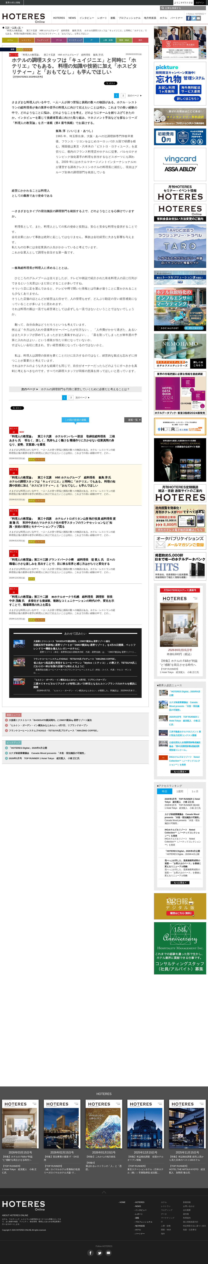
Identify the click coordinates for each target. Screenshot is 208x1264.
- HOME (122, 1202)
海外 (140, 40)
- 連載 (136, 1218)
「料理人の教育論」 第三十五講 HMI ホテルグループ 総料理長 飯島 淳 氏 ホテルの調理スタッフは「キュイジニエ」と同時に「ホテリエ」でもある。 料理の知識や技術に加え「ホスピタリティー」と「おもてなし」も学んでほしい (62, 481)
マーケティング (75, 40)
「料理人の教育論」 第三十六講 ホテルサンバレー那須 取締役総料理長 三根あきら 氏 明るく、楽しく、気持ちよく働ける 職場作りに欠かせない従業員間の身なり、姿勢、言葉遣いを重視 (62, 440)
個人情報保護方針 (190, 1222)
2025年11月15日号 (187, 1152)
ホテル (163, 17)
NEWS (72, 17)
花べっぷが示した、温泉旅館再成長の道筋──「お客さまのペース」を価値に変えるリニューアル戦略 (183, 863)
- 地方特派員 (139, 1226)
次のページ (133, 95)
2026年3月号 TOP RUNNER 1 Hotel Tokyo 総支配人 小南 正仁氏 (44, 758)
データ (59, 40)
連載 (112, 17)
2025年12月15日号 (145, 1152)
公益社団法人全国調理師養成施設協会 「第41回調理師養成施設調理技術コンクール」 (184, 746)
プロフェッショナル (130, 17)
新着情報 (187, 1202)
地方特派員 (150, 17)
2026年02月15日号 (62, 1152)
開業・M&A (124, 40)
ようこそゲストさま (183, 2)
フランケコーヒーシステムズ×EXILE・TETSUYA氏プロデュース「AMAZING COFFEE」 (75, 659)
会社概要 (187, 1210)
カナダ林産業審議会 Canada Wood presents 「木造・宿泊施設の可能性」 (47, 753)
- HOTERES (139, 1202)
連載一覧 (133, 419)
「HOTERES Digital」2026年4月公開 (28, 748)
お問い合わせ (188, 1206)
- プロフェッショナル (143, 1222)
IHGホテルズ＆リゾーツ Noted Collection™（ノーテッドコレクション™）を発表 (184, 761)
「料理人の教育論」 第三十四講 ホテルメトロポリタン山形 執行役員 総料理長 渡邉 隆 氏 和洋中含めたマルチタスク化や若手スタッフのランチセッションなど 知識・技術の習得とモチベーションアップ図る (62, 522)
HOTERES (59, 17)
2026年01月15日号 (104, 1152)
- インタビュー (140, 1210)
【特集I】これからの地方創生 (101, 1156)
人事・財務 (108, 40)
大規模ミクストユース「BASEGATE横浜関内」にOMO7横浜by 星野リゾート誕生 (71, 641)
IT (91, 40)
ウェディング (42, 40)
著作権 (186, 1214)
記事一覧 (16, 27)
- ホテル (137, 1230)
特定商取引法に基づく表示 (194, 1226)
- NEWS (137, 1206)
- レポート (138, 1214)
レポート (102, 17)
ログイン (200, 2)
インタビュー (87, 17)
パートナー (177, 17)
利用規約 (187, 1218)
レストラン (26, 40)
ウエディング (166, 1210)
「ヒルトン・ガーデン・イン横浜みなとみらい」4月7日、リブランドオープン (69, 680)
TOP (7, 27)
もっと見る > (180, 771)
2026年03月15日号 (20, 1152)
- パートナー (139, 1234)
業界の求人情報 (13, 2)
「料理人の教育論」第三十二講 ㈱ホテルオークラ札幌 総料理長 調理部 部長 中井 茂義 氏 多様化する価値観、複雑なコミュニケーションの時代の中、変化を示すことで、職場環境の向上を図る (62, 600)
